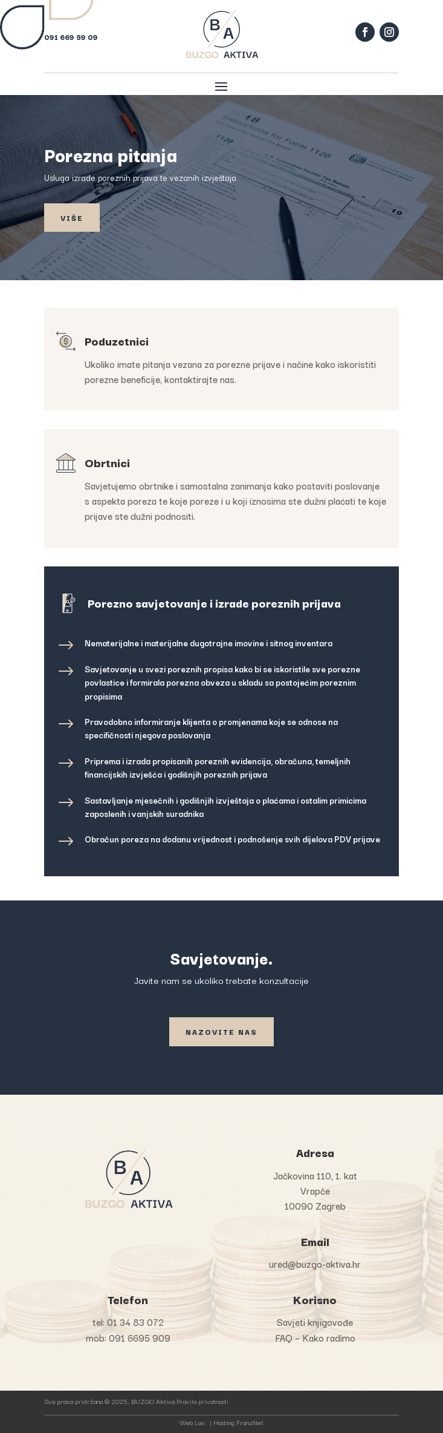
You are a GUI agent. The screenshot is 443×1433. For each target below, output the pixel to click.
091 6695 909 (139, 1337)
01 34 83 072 (135, 1321)
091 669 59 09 (71, 36)
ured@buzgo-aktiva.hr (315, 1263)
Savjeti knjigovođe (315, 1321)
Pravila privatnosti (202, 1400)
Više (71, 217)
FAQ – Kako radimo (315, 1337)
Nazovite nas (221, 1031)
